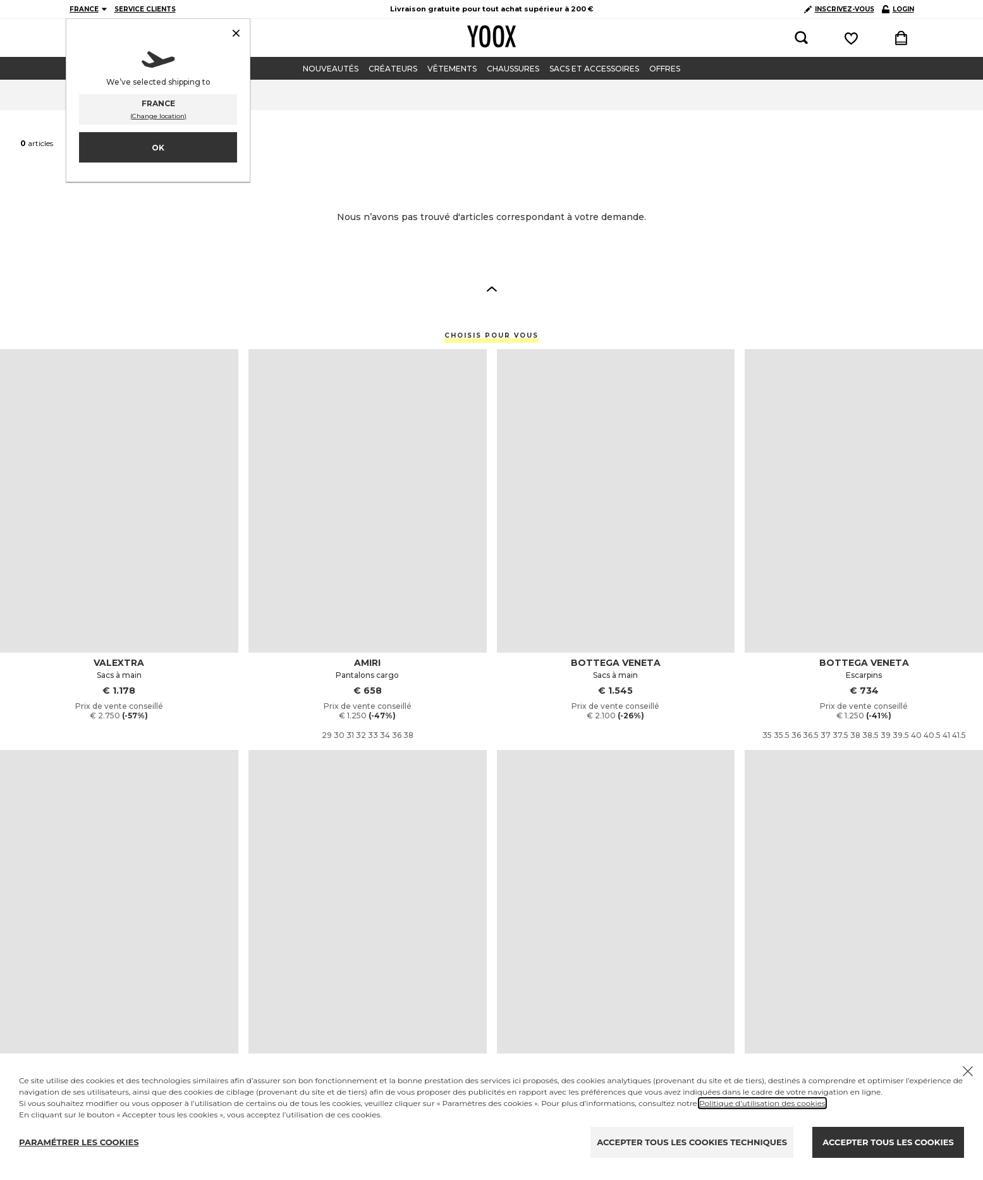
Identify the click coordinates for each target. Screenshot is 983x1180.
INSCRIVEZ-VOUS (839, 9)
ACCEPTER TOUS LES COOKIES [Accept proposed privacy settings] (887, 1142)
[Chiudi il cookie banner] (968, 1071)
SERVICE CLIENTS (145, 9)
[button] (491, 288)
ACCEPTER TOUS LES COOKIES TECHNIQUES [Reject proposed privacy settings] (692, 1142)
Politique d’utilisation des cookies (762, 1103)
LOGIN (898, 9)
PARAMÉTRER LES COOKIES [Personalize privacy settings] (79, 1142)
